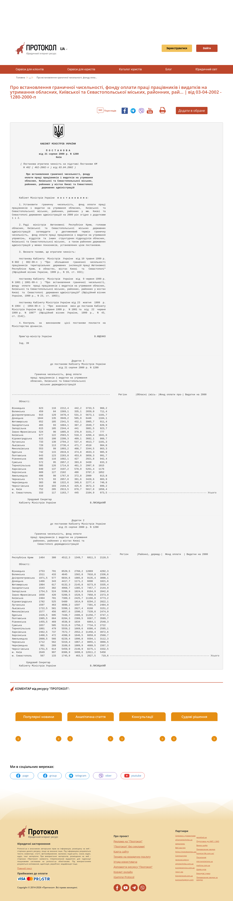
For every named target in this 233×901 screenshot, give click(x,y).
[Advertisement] (116, 18)
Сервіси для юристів (81, 69)
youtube (132, 775)
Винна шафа (202, 845)
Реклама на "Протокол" (128, 841)
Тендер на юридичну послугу (132, 856)
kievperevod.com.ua (184, 876)
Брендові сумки (203, 873)
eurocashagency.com (184, 880)
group (50, 775)
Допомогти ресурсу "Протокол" (133, 867)
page (22, 775)
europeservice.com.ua (185, 868)
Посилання (201, 857)
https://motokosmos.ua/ (185, 852)
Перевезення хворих (205, 849)
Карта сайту (121, 851)
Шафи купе (201, 869)
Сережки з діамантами (185, 836)
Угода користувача (125, 861)
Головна (21, 77)
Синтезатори (181, 856)
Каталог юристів (130, 69)
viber (105, 775)
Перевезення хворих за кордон (207, 878)
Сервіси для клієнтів (30, 69)
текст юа (179, 872)
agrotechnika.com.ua (184, 864)
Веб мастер (180, 848)
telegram (77, 775)
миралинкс (180, 844)
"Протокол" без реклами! (129, 846)
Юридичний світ (206, 69)
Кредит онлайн (123, 872)
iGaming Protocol (124, 877)
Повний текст (24, 868)
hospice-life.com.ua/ (205, 853)
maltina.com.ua (203, 865)
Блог (168, 69)
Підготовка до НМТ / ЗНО (207, 841)
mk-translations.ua (204, 861)
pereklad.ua (201, 837)
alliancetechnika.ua (183, 840)
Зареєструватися (170, 48)
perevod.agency (182, 860)
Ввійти (205, 48)
